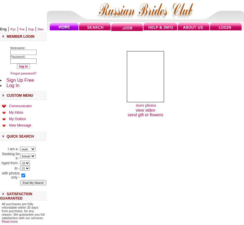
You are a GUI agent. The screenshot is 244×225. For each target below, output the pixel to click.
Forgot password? (23, 73)
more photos (145, 105)
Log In (12, 85)
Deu (41, 29)
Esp (31, 29)
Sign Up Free (20, 80)
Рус (13, 29)
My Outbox (17, 119)
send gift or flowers (145, 114)
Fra (22, 29)
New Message (20, 125)
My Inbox (16, 112)
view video (145, 110)
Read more (10, 221)
